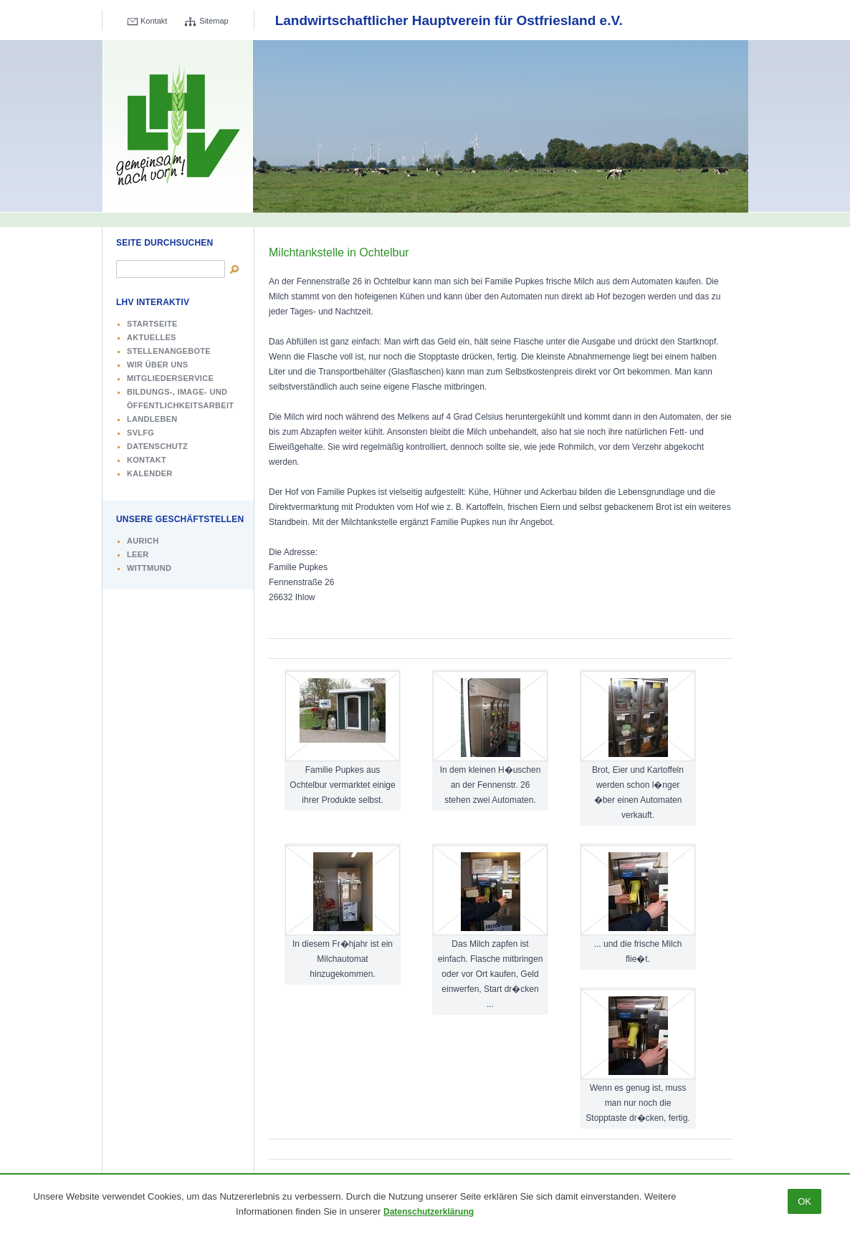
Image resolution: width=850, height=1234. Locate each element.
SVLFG (140, 432)
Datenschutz (157, 446)
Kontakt (153, 20)
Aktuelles (151, 337)
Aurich (143, 540)
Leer (138, 554)
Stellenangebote (169, 351)
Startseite (152, 323)
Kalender (150, 473)
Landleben (152, 419)
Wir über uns (157, 364)
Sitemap (213, 20)
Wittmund (149, 568)
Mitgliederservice (170, 378)
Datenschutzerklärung (428, 1212)
